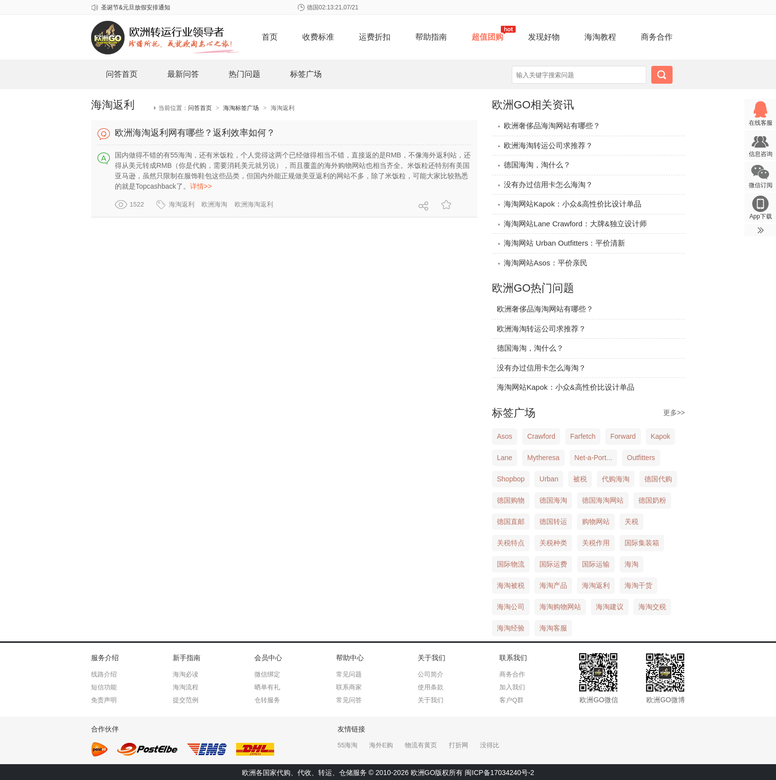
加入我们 (512, 687)
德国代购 (658, 479)
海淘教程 (600, 37)
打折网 (458, 745)
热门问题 (244, 74)
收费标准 (318, 37)
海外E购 (381, 745)
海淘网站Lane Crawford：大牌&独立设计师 (572, 223)
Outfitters (641, 458)
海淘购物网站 (560, 607)
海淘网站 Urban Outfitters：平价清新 (561, 243)
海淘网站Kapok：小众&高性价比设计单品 (569, 204)
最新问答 (183, 74)
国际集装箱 (642, 543)
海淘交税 (652, 607)
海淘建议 (610, 607)
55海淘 (347, 745)
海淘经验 (511, 628)
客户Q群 (511, 700)
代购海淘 (616, 479)
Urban (548, 479)
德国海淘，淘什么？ (534, 164)
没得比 (489, 745)
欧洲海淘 (214, 204)
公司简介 (430, 674)
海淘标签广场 (241, 107)
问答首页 (122, 74)
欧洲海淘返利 (254, 204)
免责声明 (104, 700)
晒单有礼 (267, 687)
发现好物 (544, 37)
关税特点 (511, 543)
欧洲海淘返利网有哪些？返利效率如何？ (195, 133)
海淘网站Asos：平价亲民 (542, 263)
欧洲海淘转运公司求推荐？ (545, 145)
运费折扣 (374, 37)
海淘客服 (553, 628)
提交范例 (185, 700)
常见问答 (349, 700)
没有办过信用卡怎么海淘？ (545, 184)
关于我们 (430, 700)
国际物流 (511, 564)
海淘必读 (185, 674)
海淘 (631, 564)
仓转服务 (267, 700)
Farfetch (582, 436)
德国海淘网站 (603, 500)
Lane (504, 458)
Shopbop (511, 479)
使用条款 (430, 687)
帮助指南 (431, 37)
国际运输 (596, 564)
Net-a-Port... (593, 458)
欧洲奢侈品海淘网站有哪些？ (548, 125)
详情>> (201, 186)
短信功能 (104, 687)
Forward (622, 436)
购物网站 (596, 521)
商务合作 (657, 37)
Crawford (541, 436)
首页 (270, 37)
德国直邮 (511, 521)
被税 (580, 479)
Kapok (661, 436)
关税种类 (553, 543)
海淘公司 (511, 607)
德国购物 (511, 500)
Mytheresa (543, 458)
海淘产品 (553, 585)
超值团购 (487, 37)
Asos (504, 436)
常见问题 (349, 674)
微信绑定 (267, 674)
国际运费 (553, 564)
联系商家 (349, 687)
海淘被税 (511, 585)
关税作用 (596, 543)
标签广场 (306, 74)
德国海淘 (553, 500)
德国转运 (553, 521)
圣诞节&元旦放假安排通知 (135, 7)
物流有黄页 (421, 745)
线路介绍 (104, 674)
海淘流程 (185, 687)
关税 (631, 521)
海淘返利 (181, 204)
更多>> (674, 412)
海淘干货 (638, 585)
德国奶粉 (652, 500)
